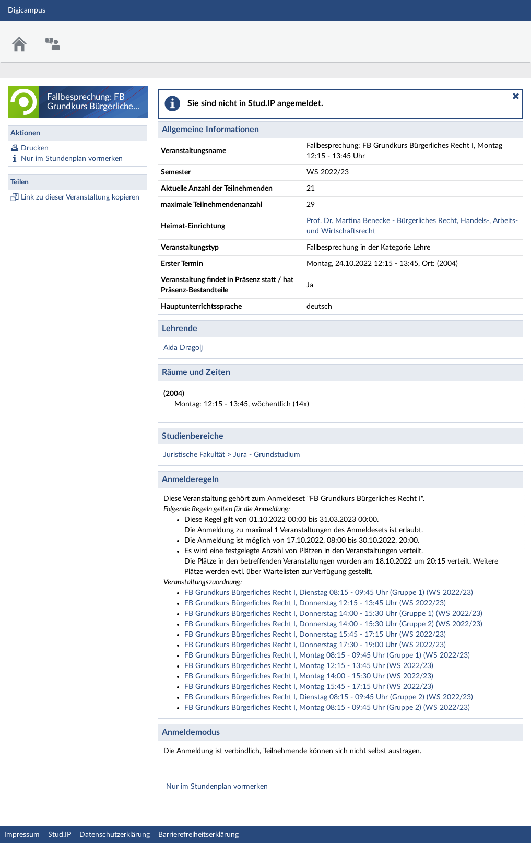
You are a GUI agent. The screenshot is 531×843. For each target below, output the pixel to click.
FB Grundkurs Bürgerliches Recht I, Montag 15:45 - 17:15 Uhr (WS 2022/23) (308, 686)
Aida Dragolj (183, 348)
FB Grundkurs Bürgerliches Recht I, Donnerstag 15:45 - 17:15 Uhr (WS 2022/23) (315, 634)
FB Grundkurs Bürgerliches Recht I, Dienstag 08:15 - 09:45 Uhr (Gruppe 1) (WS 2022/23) (328, 592)
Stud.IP (59, 834)
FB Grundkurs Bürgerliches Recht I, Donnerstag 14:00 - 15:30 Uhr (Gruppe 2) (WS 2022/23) (333, 624)
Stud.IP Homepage (491, 35)
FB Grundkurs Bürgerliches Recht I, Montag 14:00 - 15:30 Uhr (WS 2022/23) (308, 676)
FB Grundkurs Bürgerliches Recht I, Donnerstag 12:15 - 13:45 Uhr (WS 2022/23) (315, 603)
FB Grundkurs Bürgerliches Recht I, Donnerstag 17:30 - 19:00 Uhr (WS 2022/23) (315, 645)
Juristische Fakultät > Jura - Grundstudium (231, 455)
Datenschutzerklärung (114, 834)
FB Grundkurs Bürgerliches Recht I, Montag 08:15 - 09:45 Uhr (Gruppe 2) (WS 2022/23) (327, 707)
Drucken (35, 148)
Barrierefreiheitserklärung (198, 834)
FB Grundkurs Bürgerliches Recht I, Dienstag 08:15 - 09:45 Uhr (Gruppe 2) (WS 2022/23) (328, 697)
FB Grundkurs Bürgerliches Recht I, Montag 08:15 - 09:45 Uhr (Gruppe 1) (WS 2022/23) (327, 655)
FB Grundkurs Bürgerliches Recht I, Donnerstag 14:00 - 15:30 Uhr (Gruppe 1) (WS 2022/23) (333, 613)
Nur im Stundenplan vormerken (72, 158)
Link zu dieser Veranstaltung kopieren (80, 197)
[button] (516, 96)
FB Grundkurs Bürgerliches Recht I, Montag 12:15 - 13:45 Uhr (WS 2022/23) (308, 666)
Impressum (22, 834)
